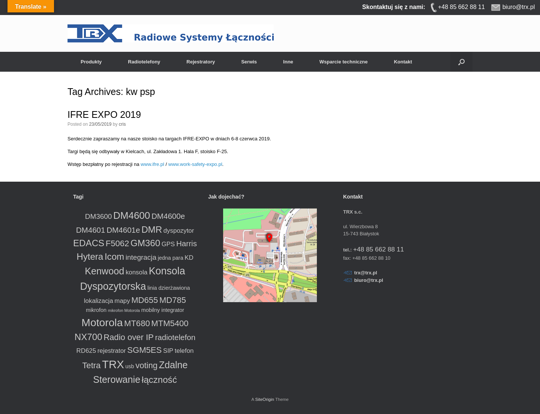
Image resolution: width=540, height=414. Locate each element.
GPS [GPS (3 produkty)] (168, 244)
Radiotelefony (144, 62)
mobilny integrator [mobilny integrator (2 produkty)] (162, 310)
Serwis (249, 62)
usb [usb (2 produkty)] (129, 366)
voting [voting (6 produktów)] (146, 365)
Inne (288, 62)
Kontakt (403, 62)
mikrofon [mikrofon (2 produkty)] (96, 310)
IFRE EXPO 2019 (104, 114)
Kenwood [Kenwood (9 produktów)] (104, 271)
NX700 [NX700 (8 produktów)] (88, 337)
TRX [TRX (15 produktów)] (113, 364)
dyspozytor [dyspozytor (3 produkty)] (179, 230)
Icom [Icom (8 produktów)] (114, 256)
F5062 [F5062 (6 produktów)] (117, 243)
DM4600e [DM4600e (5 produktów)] (168, 216)
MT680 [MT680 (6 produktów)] (137, 323)
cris (122, 124)
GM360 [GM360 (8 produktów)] (145, 243)
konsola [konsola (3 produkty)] (136, 272)
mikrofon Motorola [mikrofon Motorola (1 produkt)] (124, 310)
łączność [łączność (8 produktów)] (159, 380)
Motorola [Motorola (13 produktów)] (102, 322)
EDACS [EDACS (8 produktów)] (88, 243)
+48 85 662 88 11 (378, 249)
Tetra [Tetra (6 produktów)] (91, 365)
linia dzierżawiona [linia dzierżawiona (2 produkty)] (168, 288)
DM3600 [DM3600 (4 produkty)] (98, 216)
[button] (461, 62)
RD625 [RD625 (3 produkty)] (86, 350)
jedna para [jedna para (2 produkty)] (170, 258)
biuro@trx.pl (368, 280)
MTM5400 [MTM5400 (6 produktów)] (169, 323)
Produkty (91, 62)
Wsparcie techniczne (344, 62)
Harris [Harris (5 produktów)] (186, 243)
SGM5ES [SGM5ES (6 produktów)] (144, 350)
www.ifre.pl (152, 164)
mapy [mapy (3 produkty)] (122, 300)
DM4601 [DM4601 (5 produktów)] (90, 230)
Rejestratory (200, 62)
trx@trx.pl (365, 272)
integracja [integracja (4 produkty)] (141, 257)
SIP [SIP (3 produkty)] (168, 350)
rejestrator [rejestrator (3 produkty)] (112, 350)
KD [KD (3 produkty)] (188, 257)
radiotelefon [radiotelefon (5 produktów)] (175, 337)
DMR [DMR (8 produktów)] (151, 229)
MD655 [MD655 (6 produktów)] (144, 300)
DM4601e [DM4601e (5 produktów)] (123, 230)
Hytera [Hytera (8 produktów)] (89, 256)
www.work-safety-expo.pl (195, 164)
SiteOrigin (264, 399)
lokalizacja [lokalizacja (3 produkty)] (98, 300)
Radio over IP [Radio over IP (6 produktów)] (129, 337)
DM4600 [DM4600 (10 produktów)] (131, 215)
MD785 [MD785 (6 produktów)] (172, 300)
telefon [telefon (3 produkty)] (184, 350)
